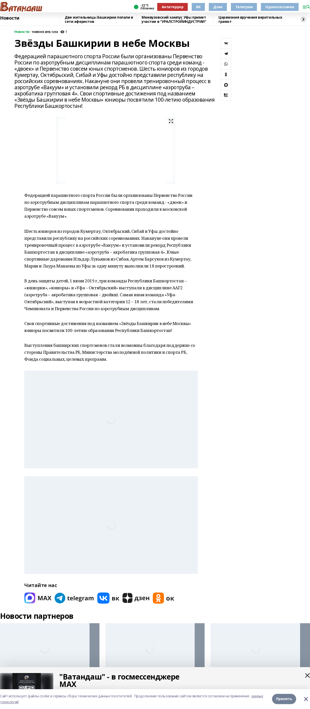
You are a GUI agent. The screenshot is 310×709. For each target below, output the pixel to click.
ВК (198, 6)
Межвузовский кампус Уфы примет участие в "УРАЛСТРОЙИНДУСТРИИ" (174, 19)
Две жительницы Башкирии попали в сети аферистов (99, 19)
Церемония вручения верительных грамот (250, 19)
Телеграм (244, 6)
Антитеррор (173, 6)
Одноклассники (279, 6)
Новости (9, 18)
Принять (284, 699)
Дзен (217, 6)
